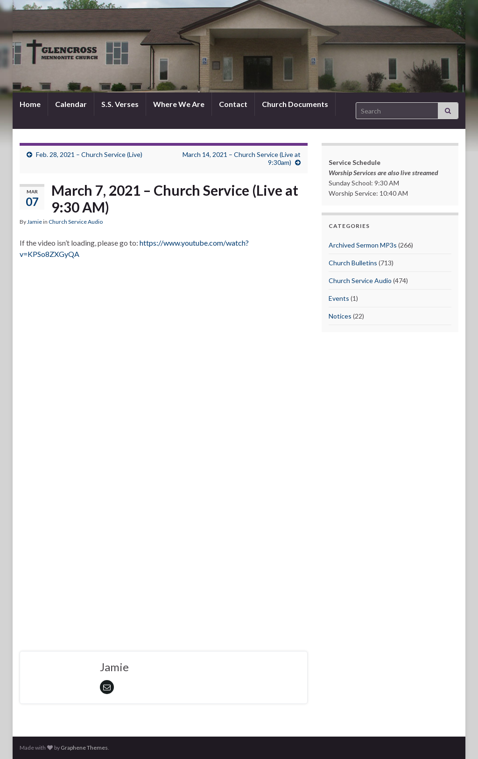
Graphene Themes (84, 747)
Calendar (71, 103)
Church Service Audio (76, 221)
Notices (340, 316)
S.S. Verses (120, 103)
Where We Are (178, 103)
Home (30, 103)
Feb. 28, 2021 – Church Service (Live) (89, 154)
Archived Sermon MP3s (363, 245)
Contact (233, 103)
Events (339, 298)
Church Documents (295, 103)
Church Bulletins (353, 263)
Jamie (34, 221)
